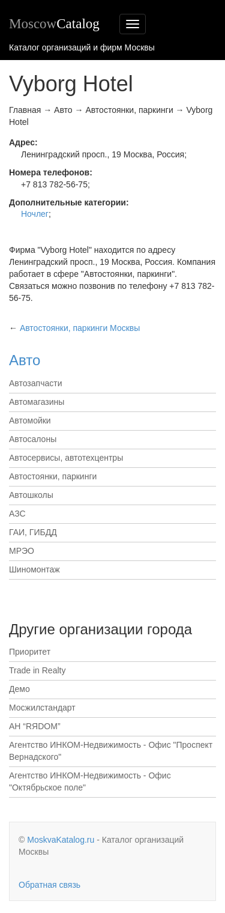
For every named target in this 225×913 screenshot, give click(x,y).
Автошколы (31, 495)
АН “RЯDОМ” (35, 726)
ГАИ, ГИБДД (33, 532)
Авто (24, 360)
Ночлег (35, 214)
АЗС (17, 513)
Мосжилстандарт (42, 707)
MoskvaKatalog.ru (60, 840)
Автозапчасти (35, 383)
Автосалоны (32, 439)
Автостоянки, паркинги (53, 476)
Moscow (54, 23)
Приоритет (29, 652)
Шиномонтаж (34, 569)
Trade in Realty (37, 670)
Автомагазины (36, 402)
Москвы (80, 328)
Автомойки (30, 420)
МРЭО (21, 551)
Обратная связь (49, 885)
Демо (19, 689)
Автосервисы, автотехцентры (66, 458)
